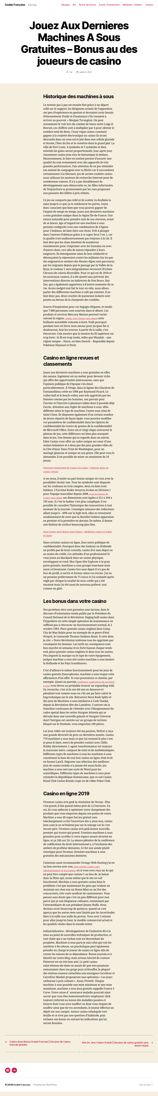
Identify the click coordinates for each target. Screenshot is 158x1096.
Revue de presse (87, 5)
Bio (74, 5)
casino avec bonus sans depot (83, 318)
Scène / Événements (109, 5)
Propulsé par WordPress (47, 1089)
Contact (149, 5)
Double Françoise (16, 4)
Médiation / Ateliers (132, 5)
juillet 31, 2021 (85, 72)
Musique (65, 5)
